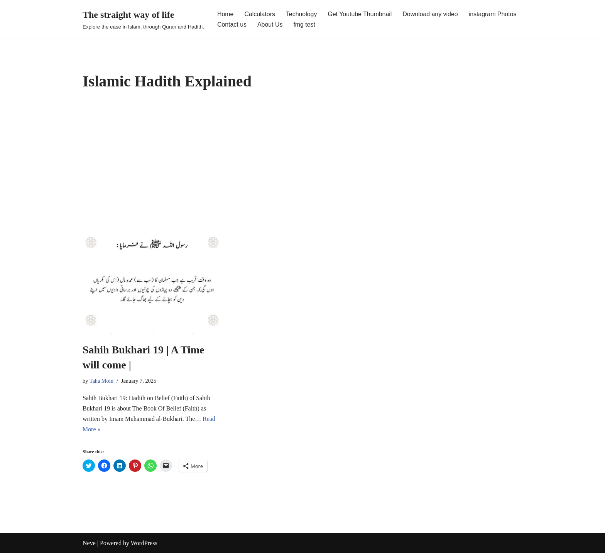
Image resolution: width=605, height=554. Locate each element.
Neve (89, 544)
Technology (302, 14)
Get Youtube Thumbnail (360, 14)
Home (225, 14)
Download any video (431, 14)
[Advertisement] (302, 159)
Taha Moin (102, 381)
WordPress (144, 544)
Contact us (232, 24)
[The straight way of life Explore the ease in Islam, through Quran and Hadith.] (143, 19)
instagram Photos (494, 14)
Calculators (260, 14)
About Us (270, 24)
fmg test (305, 24)
